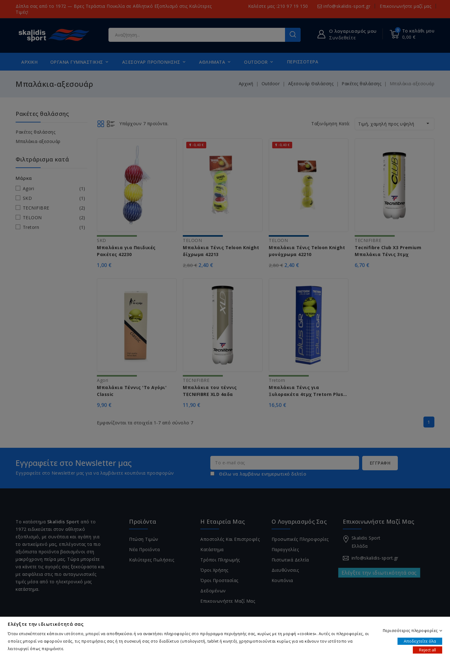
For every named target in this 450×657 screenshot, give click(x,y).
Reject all (427, 649)
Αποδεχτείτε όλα (420, 641)
